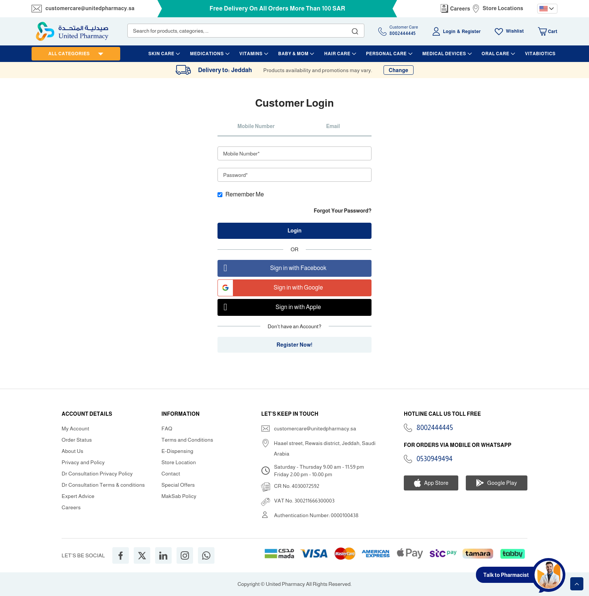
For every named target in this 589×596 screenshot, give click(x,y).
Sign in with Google (270, 288)
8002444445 (435, 428)
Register (471, 31)
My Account (75, 428)
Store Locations (503, 8)
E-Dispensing (177, 451)
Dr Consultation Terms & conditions (103, 485)
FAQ (167, 428)
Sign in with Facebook (272, 268)
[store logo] (72, 31)
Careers (460, 9)
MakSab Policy (179, 496)
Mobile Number (256, 126)
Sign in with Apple (269, 307)
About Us (72, 451)
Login (449, 31)
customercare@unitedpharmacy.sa (89, 8)
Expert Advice (78, 496)
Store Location (179, 462)
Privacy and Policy (83, 462)
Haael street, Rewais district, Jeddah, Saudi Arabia (325, 448)
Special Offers (178, 485)
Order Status (77, 440)
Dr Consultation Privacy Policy (97, 474)
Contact (171, 474)
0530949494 (435, 459)
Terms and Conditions (187, 440)
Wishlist (515, 31)
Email (333, 126)
